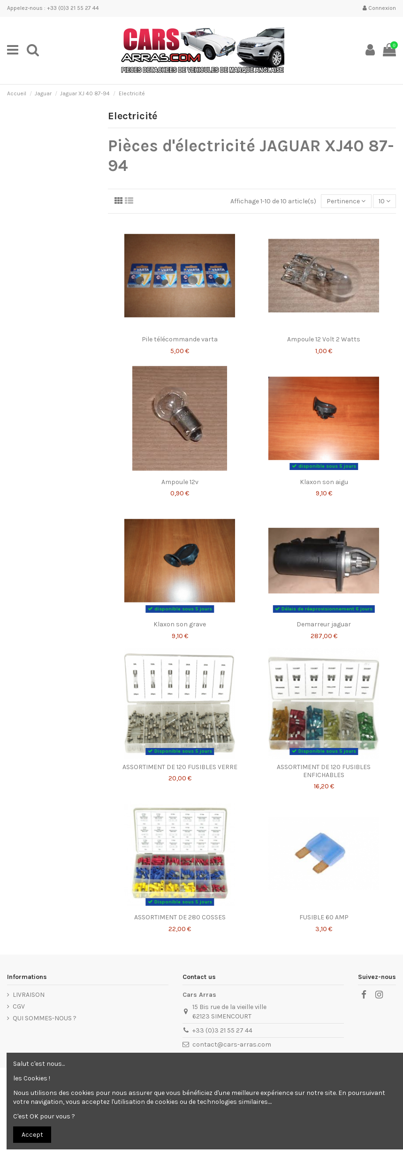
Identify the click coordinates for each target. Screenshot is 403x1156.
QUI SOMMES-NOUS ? (44, 1018)
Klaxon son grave (179, 624)
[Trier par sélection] (346, 201)
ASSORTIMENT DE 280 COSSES (180, 917)
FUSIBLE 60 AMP (324, 917)
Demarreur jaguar (324, 624)
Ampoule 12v (179, 482)
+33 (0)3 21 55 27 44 (222, 1030)
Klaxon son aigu (324, 482)
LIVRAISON (29, 995)
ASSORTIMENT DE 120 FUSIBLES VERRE (179, 767)
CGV (19, 1006)
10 (384, 201)
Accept (32, 1135)
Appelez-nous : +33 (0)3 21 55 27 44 (53, 8)
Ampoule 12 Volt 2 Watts (323, 339)
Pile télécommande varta (180, 339)
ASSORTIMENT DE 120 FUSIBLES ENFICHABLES (324, 771)
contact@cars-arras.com (231, 1044)
